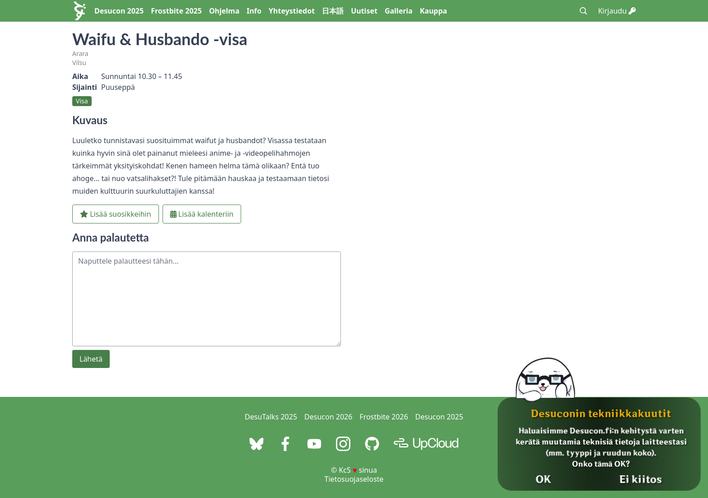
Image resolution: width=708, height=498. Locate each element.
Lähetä (90, 359)
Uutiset (364, 11)
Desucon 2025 (119, 11)
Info (254, 11)
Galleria (399, 11)
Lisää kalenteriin (202, 214)
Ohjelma (224, 11)
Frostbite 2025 (176, 11)
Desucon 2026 (328, 417)
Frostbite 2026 (383, 417)
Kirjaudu (617, 11)
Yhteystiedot (292, 11)
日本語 (333, 11)
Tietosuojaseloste (354, 479)
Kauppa (433, 11)
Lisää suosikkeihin (115, 214)
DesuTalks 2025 (271, 417)
